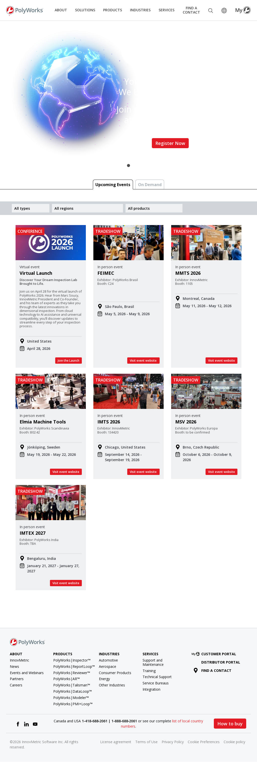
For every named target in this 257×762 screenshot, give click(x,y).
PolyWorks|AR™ (66, 678)
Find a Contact (191, 10)
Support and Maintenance (153, 662)
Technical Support (157, 676)
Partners (17, 678)
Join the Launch (68, 360)
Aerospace (107, 666)
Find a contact (212, 670)
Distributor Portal (220, 662)
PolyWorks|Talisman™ (71, 685)
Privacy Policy (173, 741)
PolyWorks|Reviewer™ (71, 672)
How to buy (230, 724)
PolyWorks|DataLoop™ (72, 691)
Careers (16, 685)
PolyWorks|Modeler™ (71, 697)
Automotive (108, 660)
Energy (104, 678)
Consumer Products (115, 672)
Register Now (170, 143)
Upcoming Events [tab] (112, 184)
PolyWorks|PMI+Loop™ (73, 703)
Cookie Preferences (204, 741)
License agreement (115, 741)
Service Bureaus (156, 683)
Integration (151, 689)
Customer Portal (215, 653)
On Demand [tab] (150, 184)
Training (149, 670)
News (14, 666)
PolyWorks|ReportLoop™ (74, 666)
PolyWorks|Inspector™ (72, 660)
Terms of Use (146, 741)
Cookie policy (234, 741)
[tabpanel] (128, 93)
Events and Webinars (27, 672)
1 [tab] (128, 165)
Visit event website (143, 360)
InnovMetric (19, 660)
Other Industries (112, 685)
